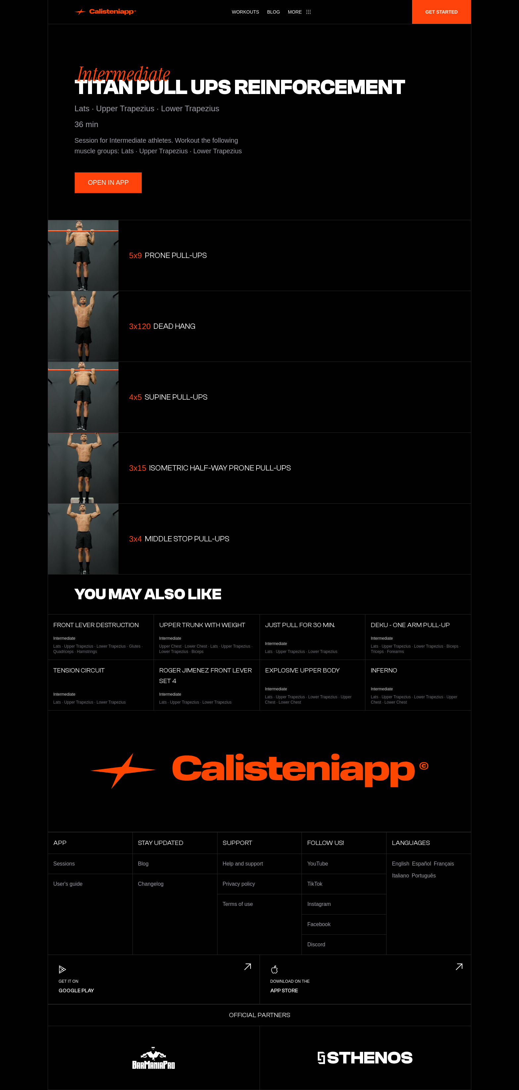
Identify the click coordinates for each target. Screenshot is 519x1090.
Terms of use (238, 904)
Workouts (245, 12)
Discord (316, 944)
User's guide (67, 884)
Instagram (319, 904)
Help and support (243, 864)
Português (424, 875)
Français (444, 864)
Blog (273, 12)
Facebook (318, 924)
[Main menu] (299, 12)
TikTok (314, 884)
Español (421, 864)
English (400, 864)
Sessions (64, 864)
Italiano (400, 875)
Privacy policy (239, 884)
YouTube (317, 864)
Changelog (151, 884)
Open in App (109, 182)
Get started (441, 12)
